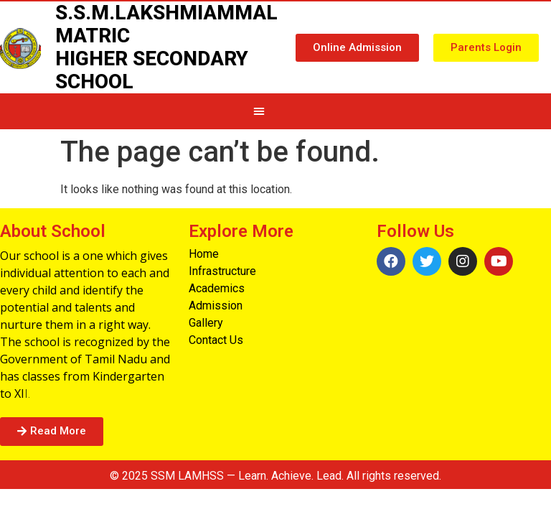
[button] (357, 48)
